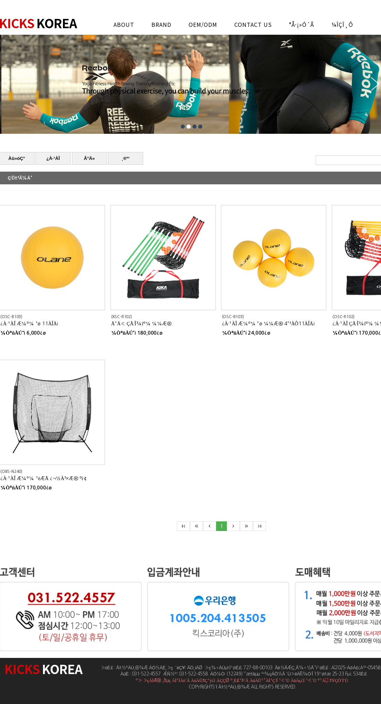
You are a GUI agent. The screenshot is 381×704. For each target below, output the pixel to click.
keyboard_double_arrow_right (246, 526)
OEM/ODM (203, 24)
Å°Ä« (89, 158)
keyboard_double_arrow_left (196, 526)
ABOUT (124, 24)
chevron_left (209, 526)
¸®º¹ (125, 158)
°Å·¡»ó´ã (301, 24)
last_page (259, 526)
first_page (183, 526)
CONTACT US (253, 24)
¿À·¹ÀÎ (53, 158)
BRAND (161, 24)
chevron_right (233, 526)
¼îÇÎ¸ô (342, 24)
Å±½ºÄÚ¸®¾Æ (38, 23)
